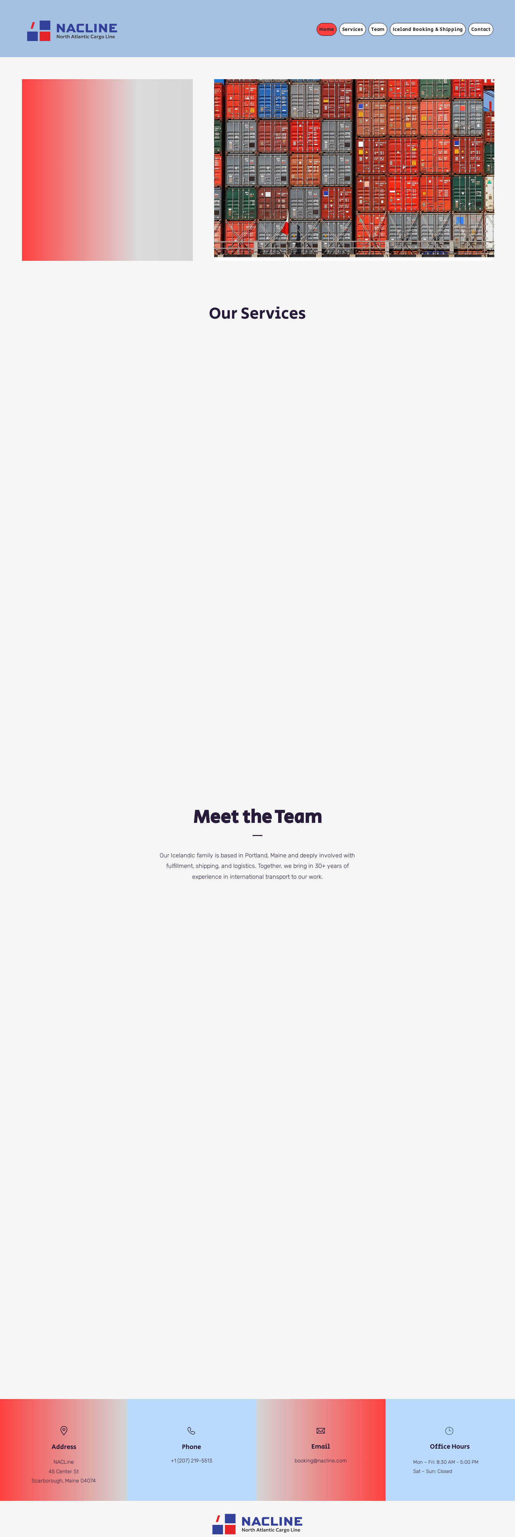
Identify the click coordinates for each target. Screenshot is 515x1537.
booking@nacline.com (321, 1461)
